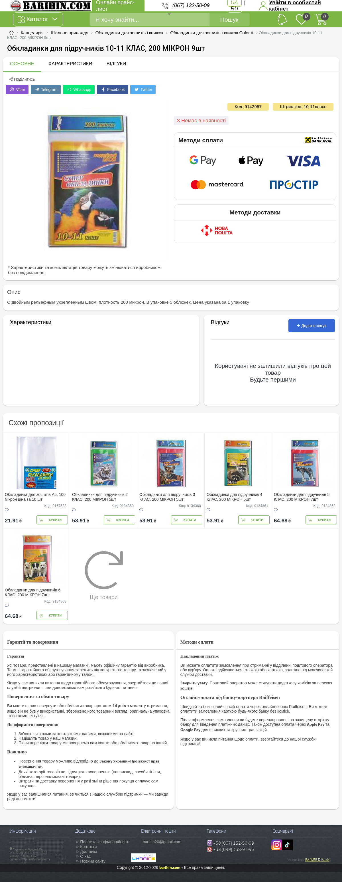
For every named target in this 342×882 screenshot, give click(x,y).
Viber (17, 89)
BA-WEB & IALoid (317, 860)
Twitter (143, 89)
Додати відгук (311, 325)
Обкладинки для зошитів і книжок (129, 32)
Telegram (45, 89)
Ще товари (103, 575)
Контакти (88, 846)
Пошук (229, 19)
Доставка (88, 851)
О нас (85, 856)
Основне (22, 63)
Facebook (112, 89)
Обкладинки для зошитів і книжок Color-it (211, 32)
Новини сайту (92, 861)
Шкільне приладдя (69, 32)
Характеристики (70, 63)
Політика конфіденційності (104, 842)
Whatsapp (78, 89)
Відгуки (116, 63)
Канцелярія (32, 32)
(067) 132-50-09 (190, 5)
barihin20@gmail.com (162, 842)
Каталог (37, 19)
